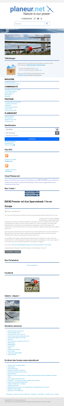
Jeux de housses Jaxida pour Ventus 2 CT (19, 341)
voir (37, 68)
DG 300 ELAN (11, 346)
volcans (36, 180)
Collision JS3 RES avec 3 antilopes (17, 383)
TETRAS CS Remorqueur (14, 349)
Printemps (22, 180)
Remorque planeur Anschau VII (16, 331)
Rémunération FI (12, 373)
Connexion (26, 19)
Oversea (53, 182)
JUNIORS (7, 182)
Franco (11, 182)
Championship (8, 184)
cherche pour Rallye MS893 (15, 353)
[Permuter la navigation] (7, 31)
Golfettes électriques (13, 385)
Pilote (17, 184)
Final (57, 180)
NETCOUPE (42, 180)
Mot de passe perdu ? (10, 141)
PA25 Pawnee (11, 342)
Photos (18, 180)
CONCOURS (12, 180)
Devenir (14, 184)
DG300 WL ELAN (12, 354)
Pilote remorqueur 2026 (14, 332)
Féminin (37, 182)
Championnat (22, 182)
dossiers (41, 182)
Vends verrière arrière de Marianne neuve (18, 336)
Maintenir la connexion (12, 135)
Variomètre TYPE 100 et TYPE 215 (16, 334)
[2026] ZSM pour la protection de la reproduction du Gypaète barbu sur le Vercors (28, 387)
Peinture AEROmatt (13, 368)
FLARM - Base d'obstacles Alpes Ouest (18, 382)
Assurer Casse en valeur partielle (16, 365)
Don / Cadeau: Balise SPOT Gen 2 (16, 378)
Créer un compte (10, 145)
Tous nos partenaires (32, 265)
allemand (16, 182)
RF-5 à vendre (11, 351)
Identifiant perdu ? (9, 143)
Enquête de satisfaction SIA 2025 (16, 370)
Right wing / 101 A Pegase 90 (15, 390)
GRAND (54, 180)
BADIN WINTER (11, 344)
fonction (49, 180)
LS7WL (9, 348)
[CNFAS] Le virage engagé (14, 389)
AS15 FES (10, 339)
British (49, 182)
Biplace (32, 182)
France (28, 182)
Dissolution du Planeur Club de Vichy (17, 372)
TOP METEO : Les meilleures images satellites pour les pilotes (24, 380)
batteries (7, 180)
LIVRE (27, 180)
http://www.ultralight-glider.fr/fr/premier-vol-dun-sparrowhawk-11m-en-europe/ (31, 244)
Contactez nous (22, 75)
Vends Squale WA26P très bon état (17, 337)
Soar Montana (11, 367)
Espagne (45, 182)
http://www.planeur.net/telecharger (36, 65)
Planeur (31, 180)
